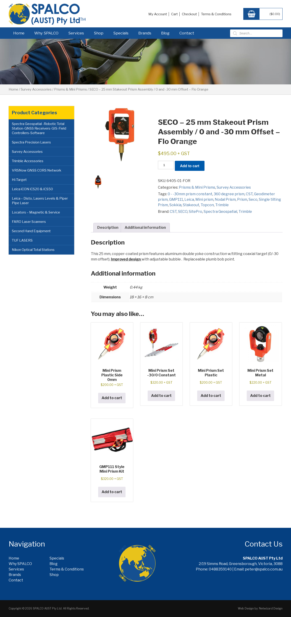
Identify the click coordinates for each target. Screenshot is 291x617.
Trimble (222, 205)
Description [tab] (107, 227)
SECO (182, 211)
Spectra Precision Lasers (31, 142)
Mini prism (204, 199)
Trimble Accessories (27, 161)
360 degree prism (229, 194)
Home (18, 33)
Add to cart (189, 166)
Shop (98, 33)
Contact (186, 33)
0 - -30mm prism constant (190, 194)
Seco (253, 199)
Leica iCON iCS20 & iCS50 (32, 189)
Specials (120, 33)
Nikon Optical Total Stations (33, 250)
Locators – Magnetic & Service (36, 212)
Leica (189, 199)
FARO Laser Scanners (29, 222)
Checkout (189, 14)
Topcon (207, 205)
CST (249, 194)
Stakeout (191, 205)
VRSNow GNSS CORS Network (36, 170)
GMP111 (176, 199)
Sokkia (175, 205)
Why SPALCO (46, 33)
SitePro (195, 211)
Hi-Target (19, 180)
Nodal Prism (225, 199)
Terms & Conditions (216, 14)
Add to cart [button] (112, 398)
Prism (242, 199)
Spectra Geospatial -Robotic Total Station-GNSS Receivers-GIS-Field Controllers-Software (39, 128)
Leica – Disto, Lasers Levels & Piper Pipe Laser (40, 200)
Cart (174, 14)
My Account (157, 14)
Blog (165, 33)
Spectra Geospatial (220, 211)
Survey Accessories (36, 89)
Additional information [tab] (145, 227)
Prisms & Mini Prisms (70, 89)
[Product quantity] (166, 165)
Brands (144, 33)
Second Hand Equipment (31, 231)
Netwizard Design (271, 608)
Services (76, 33)
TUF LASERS (22, 240)
